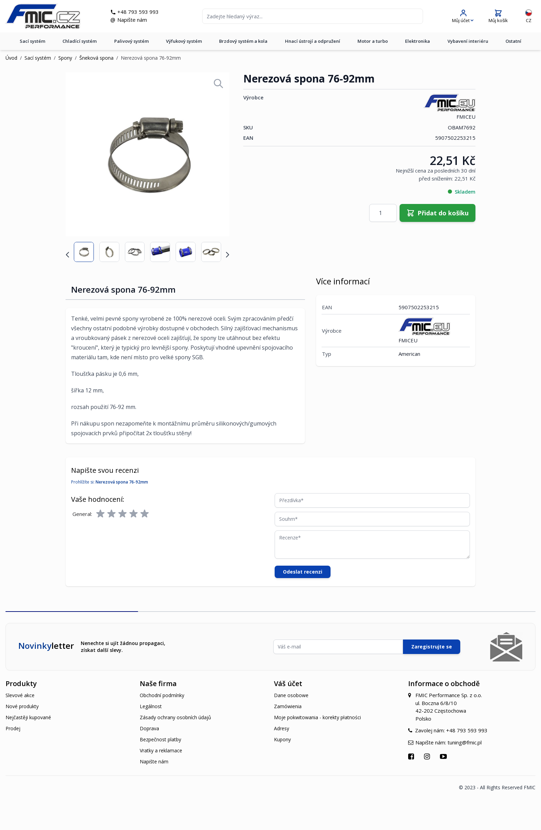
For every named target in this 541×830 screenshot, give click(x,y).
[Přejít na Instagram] (428, 756)
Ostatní (513, 41)
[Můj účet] (462, 16)
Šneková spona (96, 58)
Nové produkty (22, 706)
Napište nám (132, 19)
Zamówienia (288, 706)
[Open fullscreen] (218, 83)
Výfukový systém (184, 41)
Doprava (149, 728)
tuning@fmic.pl (464, 742)
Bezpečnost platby (160, 739)
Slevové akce (20, 695)
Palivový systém (131, 41)
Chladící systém (79, 41)
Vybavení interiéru (467, 41)
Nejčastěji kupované (28, 717)
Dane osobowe (291, 695)
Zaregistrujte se (431, 646)
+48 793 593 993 (138, 11)
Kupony (282, 739)
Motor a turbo (372, 41)
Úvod (11, 58)
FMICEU (449, 107)
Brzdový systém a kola (243, 41)
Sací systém (32, 41)
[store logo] (43, 16)
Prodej (13, 728)
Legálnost (151, 706)
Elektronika (417, 41)
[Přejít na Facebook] (412, 756)
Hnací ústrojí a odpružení (312, 41)
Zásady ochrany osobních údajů (175, 717)
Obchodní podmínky (162, 695)
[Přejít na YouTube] (444, 756)
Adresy (281, 728)
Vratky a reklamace (161, 750)
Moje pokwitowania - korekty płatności (317, 717)
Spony (65, 58)
